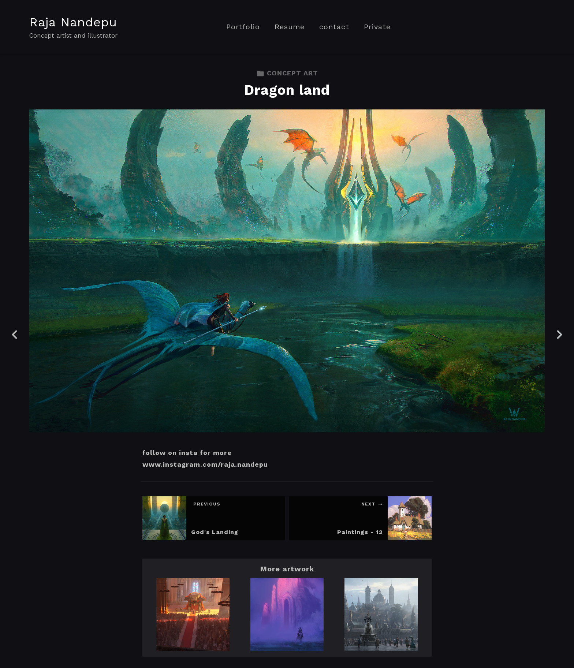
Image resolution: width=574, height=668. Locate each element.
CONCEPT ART (287, 73)
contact (334, 27)
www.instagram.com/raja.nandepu (205, 464)
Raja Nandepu (73, 22)
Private (377, 27)
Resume (290, 27)
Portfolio (243, 27)
